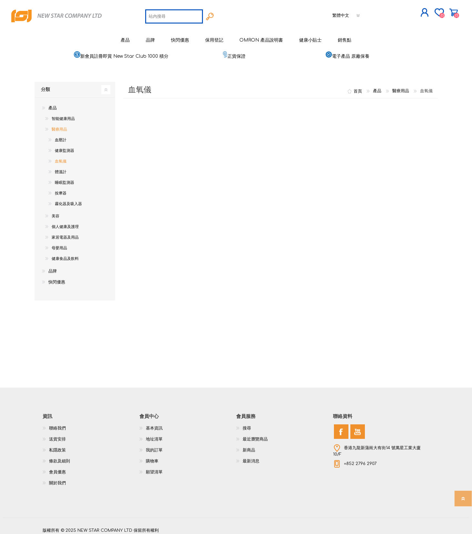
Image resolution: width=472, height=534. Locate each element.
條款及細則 (59, 458)
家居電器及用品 (65, 234)
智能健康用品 (63, 115)
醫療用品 (59, 126)
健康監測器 (64, 147)
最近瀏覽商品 (255, 436)
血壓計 (60, 136)
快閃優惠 (56, 279)
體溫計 (60, 168)
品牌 (52, 268)
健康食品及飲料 (65, 255)
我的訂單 (154, 447)
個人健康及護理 (65, 223)
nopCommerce (413, 521)
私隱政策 (57, 447)
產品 (52, 105)
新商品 (249, 447)
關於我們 (57, 480)
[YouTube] (357, 428)
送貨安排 (57, 436)
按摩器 (60, 190)
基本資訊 (154, 425)
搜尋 (247, 425)
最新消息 (251, 458)
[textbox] (174, 15)
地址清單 (154, 436)
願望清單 (154, 469)
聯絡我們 (57, 425)
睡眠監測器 (64, 179)
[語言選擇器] (346, 13)
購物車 (435, 11)
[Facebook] (341, 428)
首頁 (358, 87)
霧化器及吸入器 (68, 200)
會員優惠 (57, 469)
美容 (55, 213)
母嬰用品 (59, 244)
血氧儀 (60, 158)
